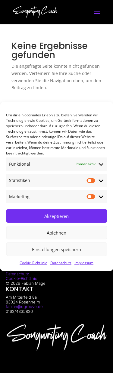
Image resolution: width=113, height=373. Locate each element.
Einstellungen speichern (56, 249)
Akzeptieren (56, 216)
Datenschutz (60, 262)
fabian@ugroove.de (24, 306)
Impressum (83, 262)
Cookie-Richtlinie (33, 262)
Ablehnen (56, 233)
